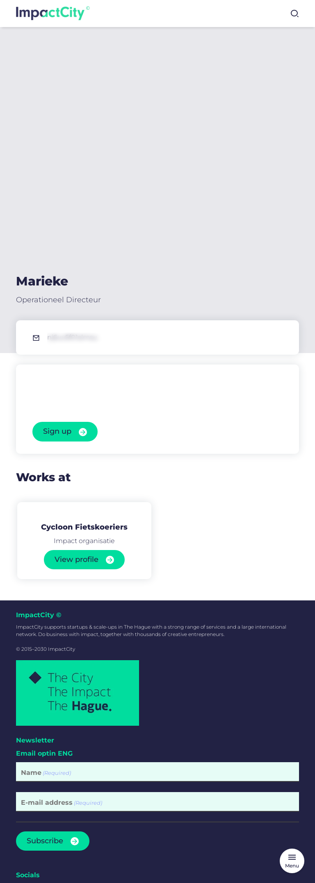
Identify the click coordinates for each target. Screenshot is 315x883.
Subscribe (45, 705)
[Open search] (294, 13)
